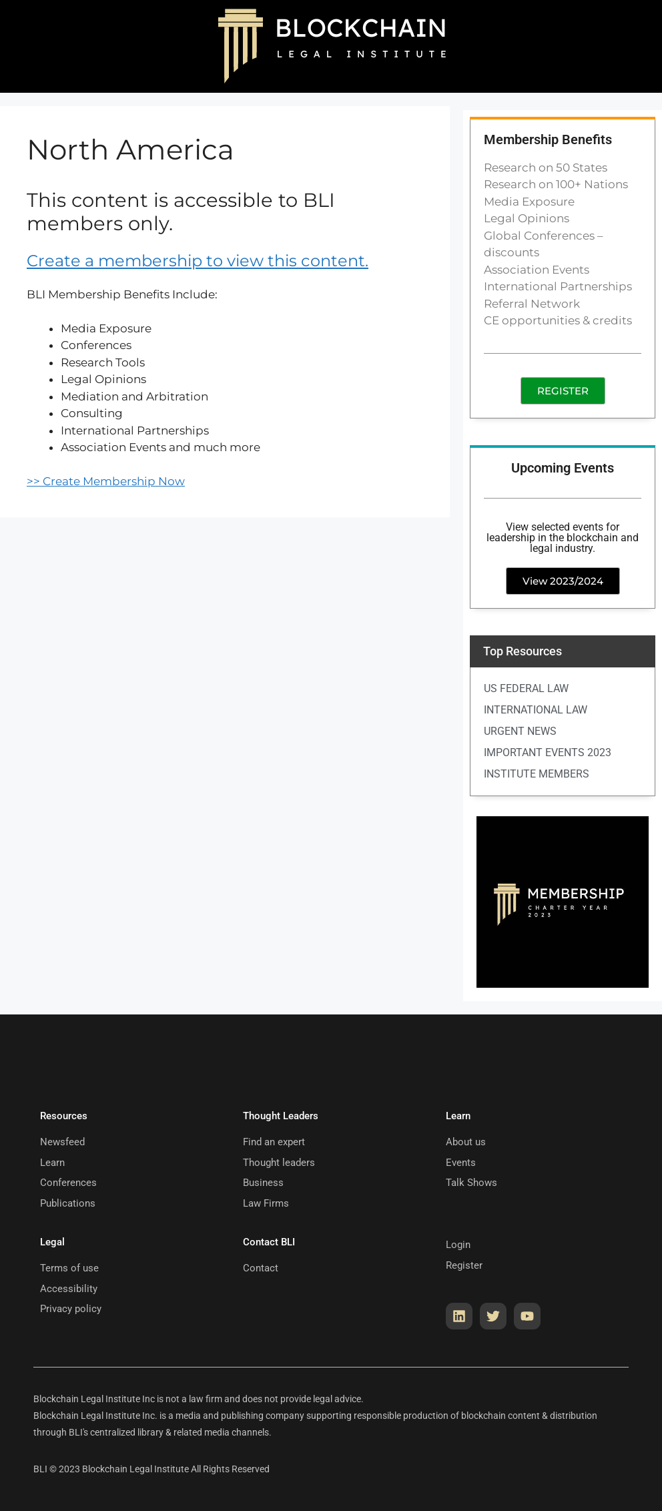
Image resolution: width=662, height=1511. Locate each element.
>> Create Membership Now (106, 481)
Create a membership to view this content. (197, 260)
